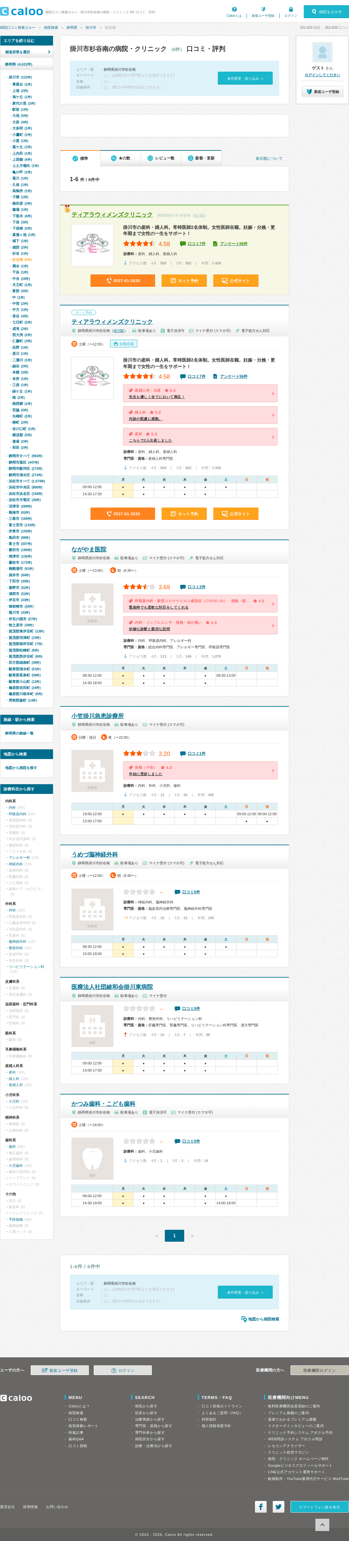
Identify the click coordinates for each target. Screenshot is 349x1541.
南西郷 (22, 404)
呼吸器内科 (17, 814)
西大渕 (22, 335)
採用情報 (30, 1507)
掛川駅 (199, 215)
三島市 (20, 518)
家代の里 (23, 103)
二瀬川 (22, 360)
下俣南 (22, 228)
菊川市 (19, 612)
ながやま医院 (88, 549)
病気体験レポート (83, 1426)
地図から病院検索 (263, 1319)
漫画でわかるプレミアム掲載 (292, 1419)
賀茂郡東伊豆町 (26, 631)
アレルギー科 (19, 857)
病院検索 (51, 27)
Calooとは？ (79, 1406)
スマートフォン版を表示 (319, 1507)
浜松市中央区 (25, 487)
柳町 (20, 422)
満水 (20, 266)
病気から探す (146, 1406)
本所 (20, 379)
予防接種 (16, 1219)
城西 (20, 247)
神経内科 (16, 864)
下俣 (20, 222)
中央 (21, 279)
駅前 (20, 109)
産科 (12, 1072)
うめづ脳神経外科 (94, 854)
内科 (12, 807)
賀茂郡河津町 (25, 638)
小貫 (20, 141)
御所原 (22, 203)
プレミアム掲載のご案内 (288, 1413)
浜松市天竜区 (25, 500)
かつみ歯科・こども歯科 (103, 1104)
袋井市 (19, 575)
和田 (20, 447)
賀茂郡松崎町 (24, 650)
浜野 (20, 347)
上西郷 (22, 159)
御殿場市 (21, 568)
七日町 (22, 322)
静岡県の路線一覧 (19, 733)
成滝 (20, 329)
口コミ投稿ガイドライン (222, 1406)
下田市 (19, 581)
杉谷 (20, 253)
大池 (20, 116)
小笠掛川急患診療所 (97, 716)
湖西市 (19, 594)
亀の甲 (22, 172)
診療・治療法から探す (154, 1446)
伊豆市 (19, 600)
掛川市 (91, 27)
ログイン (290, 15)
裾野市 (19, 588)
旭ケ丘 (22, 97)
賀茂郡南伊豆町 (25, 644)
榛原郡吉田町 (25, 688)
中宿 (20, 303)
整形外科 (16, 948)
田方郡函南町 (25, 662)
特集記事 (76, 1432)
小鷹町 (22, 135)
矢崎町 (22, 416)
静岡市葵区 (24, 462)
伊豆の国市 (23, 619)
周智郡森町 (23, 700)
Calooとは (234, 15)
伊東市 (20, 531)
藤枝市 (20, 562)
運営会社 (7, 1507)
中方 (20, 310)
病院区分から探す (150, 1439)
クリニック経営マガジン (288, 1452)
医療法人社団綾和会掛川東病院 (112, 987)
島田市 (19, 537)
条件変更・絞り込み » (245, 78)
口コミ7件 (197, 243)
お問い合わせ (57, 1507)
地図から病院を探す (21, 768)
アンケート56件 (234, 243)
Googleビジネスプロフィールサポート (300, 1465)
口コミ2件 (197, 587)
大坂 (20, 122)
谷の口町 (23, 429)
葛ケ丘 (22, 147)
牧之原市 (21, 625)
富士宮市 (22, 525)
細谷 (20, 366)
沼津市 (20, 506)
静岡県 (72, 27)
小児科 (14, 1101)
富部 (20, 291)
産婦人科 (16, 1085)
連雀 (20, 441)
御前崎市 (21, 606)
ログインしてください (322, 75)
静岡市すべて (25, 456)
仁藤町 (22, 341)
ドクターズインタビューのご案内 (296, 1426)
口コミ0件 (191, 892)
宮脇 (20, 410)
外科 (12, 910)
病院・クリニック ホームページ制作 (298, 1459)
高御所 (22, 191)
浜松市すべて (27, 481)
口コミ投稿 (78, 1446)
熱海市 (19, 512)
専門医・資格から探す (154, 1426)
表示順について (269, 158)
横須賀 (22, 435)
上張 (20, 91)
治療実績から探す (150, 1419)
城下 (20, 241)
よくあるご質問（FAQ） (222, 1413)
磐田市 (20, 550)
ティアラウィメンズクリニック (112, 214)
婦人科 (14, 1079)
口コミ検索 (78, 1419)
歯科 (12, 1146)
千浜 (20, 272)
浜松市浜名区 (25, 494)
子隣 (20, 197)
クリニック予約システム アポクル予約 (300, 1432)
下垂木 (22, 216)
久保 (20, 185)
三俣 (20, 385)
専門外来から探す (150, 1432)
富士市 (20, 544)
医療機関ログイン (319, 1370)
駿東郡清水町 (25, 669)
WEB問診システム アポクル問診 (295, 1439)
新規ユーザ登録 (263, 15)
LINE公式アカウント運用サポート (296, 1472)
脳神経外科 (17, 941)
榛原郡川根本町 (25, 694)
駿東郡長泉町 (25, 675)
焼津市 (20, 556)
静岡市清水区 (25, 475)
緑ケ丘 (22, 391)
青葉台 (22, 84)
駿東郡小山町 (25, 681)
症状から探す (146, 1413)
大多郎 (22, 128)
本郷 (20, 372)
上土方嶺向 (25, 166)
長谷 (20, 316)
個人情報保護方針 (216, 1426)
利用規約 (209, 1419)
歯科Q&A (76, 1439)
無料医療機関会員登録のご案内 (294, 1406)
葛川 (20, 178)
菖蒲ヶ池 (23, 235)
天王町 (22, 285)
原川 (20, 353)
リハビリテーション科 (26, 967)
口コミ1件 (197, 753)
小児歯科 (16, 1165)
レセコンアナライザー (286, 1446)
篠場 (20, 209)
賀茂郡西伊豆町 (25, 656)
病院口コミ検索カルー (18, 27)
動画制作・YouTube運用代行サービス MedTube (308, 1479)
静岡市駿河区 (25, 468)
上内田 (22, 153)
